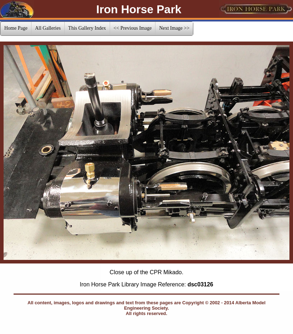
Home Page (16, 28)
